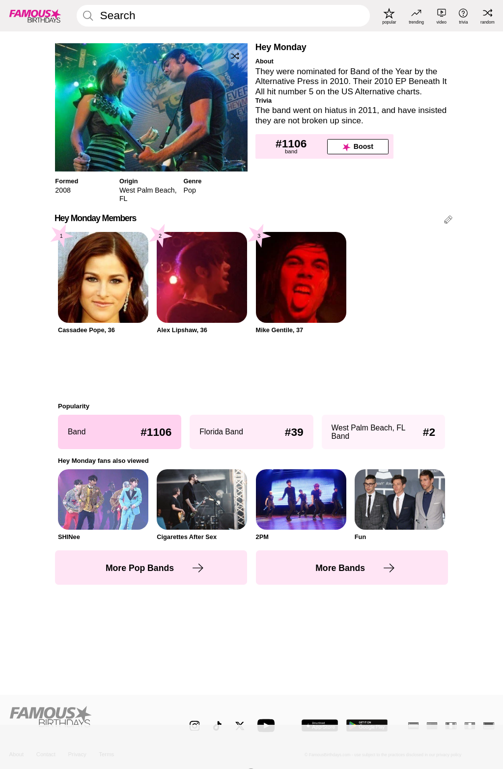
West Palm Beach (147, 190)
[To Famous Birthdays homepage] (35, 16)
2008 (63, 190)
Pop (190, 190)
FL (123, 198)
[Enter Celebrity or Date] (223, 16)
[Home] (85, 720)
